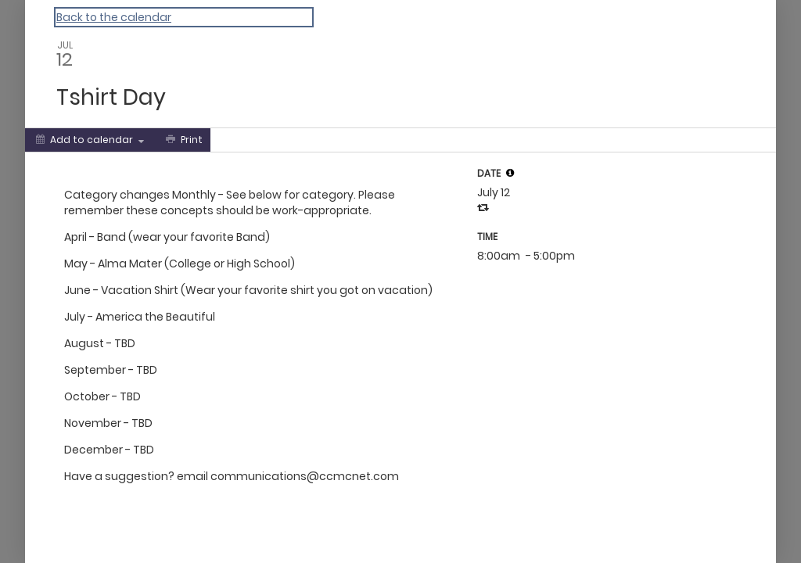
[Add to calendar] (90, 140)
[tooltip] (510, 173)
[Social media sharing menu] (239, 140)
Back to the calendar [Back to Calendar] (113, 17)
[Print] (182, 140)
